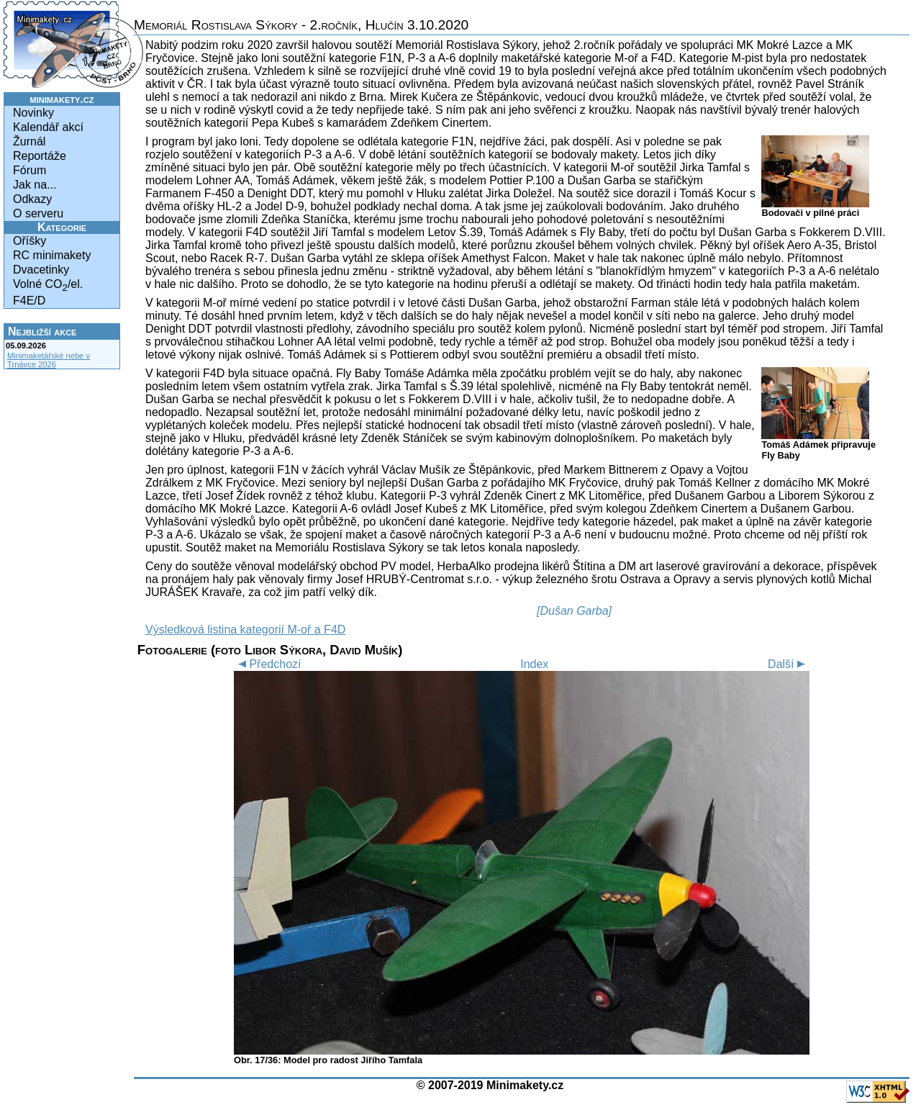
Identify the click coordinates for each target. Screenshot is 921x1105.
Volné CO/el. (48, 285)
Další (788, 664)
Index (534, 664)
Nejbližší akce (42, 331)
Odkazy (32, 199)
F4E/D (29, 300)
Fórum (29, 170)
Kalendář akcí (48, 127)
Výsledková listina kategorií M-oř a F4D (245, 629)
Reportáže (39, 156)
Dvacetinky (41, 269)
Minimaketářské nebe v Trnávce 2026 (48, 360)
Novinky (33, 113)
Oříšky (29, 241)
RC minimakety (52, 255)
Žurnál (29, 141)
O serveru (38, 213)
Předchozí (267, 664)
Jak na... (34, 185)
